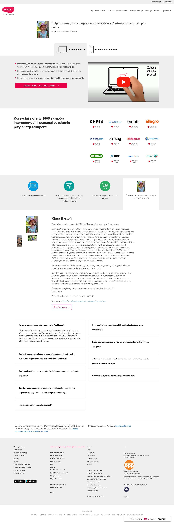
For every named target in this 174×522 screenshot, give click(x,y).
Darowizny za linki (59, 473)
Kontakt (89, 464)
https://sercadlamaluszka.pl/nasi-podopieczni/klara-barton (83, 301)
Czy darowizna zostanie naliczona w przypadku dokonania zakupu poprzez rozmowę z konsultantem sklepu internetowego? (47, 390)
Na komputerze (77, 49)
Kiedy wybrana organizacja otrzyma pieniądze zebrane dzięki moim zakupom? (120, 344)
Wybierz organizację (20, 453)
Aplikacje (148, 11)
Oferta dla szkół (92, 458)
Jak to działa (18, 450)
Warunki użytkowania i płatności (97, 488)
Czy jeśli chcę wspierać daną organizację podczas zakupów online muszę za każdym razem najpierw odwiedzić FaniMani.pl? (47, 356)
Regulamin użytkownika (94, 470)
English (126, 497)
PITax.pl (145, 478)
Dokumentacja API (56, 487)
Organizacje (94, 11)
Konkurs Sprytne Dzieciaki (95, 496)
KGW (108, 11)
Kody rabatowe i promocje (22, 464)
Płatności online (58, 470)
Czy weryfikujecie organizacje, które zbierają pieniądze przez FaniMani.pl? (117, 327)
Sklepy (133, 11)
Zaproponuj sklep (19, 473)
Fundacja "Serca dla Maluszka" (68, 31)
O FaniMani (90, 453)
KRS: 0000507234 (129, 457)
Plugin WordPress (56, 479)
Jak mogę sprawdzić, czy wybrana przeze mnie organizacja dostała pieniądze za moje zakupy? (120, 361)
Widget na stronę (55, 476)
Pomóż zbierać (62, 307)
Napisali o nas (91, 447)
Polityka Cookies (92, 491)
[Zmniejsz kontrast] (156, 2)
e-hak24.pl (95, 514)
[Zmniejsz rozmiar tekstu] (167, 2)
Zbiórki (52, 467)
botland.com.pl (84, 514)
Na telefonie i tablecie (106, 49)
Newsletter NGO (55, 461)
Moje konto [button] (165, 11)
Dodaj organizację (56, 455)
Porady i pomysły (19, 470)
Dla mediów (91, 455)
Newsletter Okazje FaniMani (23, 467)
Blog (51, 464)
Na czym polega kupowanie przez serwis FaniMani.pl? (41, 325)
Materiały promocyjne (57, 458)
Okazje (140, 11)
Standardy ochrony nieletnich (96, 479)
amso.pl (43, 514)
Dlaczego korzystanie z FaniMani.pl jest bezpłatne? (113, 376)
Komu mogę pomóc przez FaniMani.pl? (35, 405)
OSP (103, 11)
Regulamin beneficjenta (94, 473)
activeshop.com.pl (118, 514)
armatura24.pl (72, 514)
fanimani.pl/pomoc (123, 426)
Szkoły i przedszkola (120, 11)
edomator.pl (105, 514)
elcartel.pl (34, 514)
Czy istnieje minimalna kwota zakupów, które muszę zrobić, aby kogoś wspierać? (48, 373)
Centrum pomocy (19, 455)
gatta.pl (62, 514)
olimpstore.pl (52, 514)
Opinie (89, 450)
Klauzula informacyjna (94, 485)
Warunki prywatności (93, 482)
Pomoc (156, 11)
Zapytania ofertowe (93, 461)
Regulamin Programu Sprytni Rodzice (99, 476)
